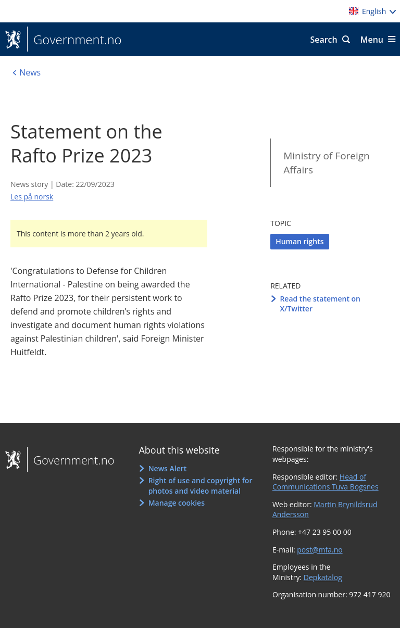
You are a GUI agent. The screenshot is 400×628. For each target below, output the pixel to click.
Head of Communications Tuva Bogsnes (325, 482)
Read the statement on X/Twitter (320, 304)
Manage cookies (176, 503)
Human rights (299, 241)
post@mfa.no (319, 550)
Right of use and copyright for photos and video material (200, 485)
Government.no (74, 39)
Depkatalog (323, 577)
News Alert (167, 468)
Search (323, 39)
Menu (371, 39)
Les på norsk (31, 197)
